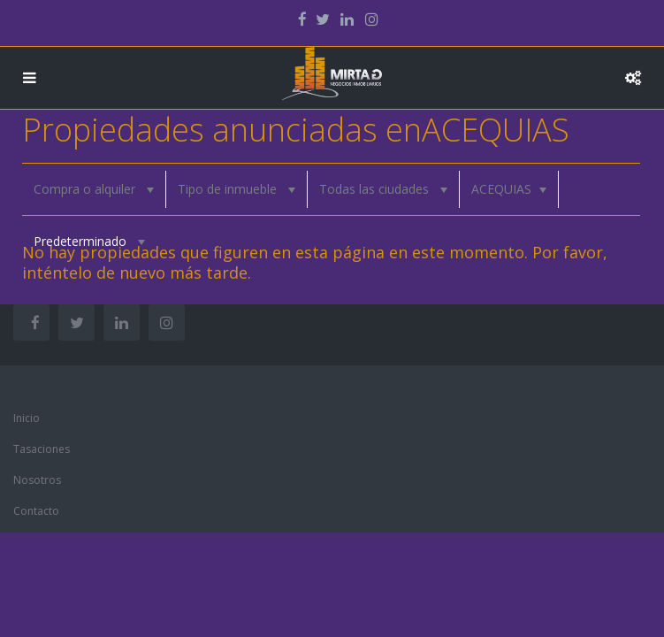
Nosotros (37, 479)
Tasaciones (41, 449)
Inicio (26, 418)
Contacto (36, 510)
